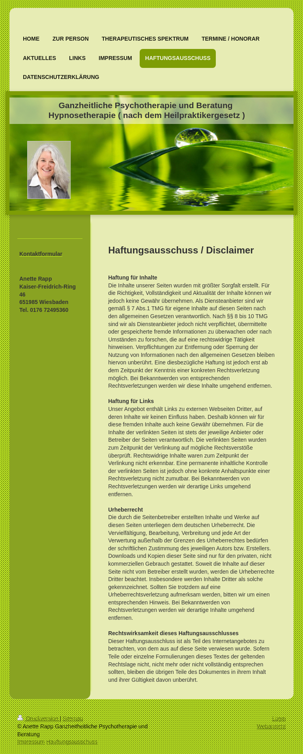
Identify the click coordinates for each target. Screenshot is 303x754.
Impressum (31, 742)
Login (279, 718)
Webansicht (271, 726)
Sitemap (73, 718)
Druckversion (38, 718)
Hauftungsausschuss (71, 742)
